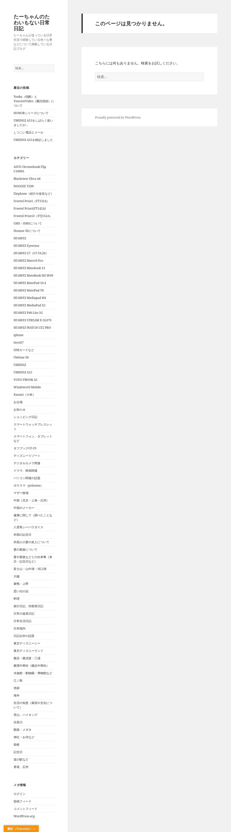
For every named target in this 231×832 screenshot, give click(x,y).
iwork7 (19, 342)
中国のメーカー (24, 508)
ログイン (19, 794)
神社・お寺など (24, 737)
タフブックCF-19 (25, 448)
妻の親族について (25, 549)
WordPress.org (24, 816)
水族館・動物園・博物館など (33, 673)
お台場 (18, 402)
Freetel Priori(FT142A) (30, 208)
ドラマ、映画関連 (25, 470)
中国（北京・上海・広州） (31, 500)
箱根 (17, 744)
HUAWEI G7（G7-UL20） (31, 253)
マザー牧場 (21, 493)
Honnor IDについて (27, 231)
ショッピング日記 (25, 417)
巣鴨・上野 (21, 584)
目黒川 (18, 722)
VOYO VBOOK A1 (26, 380)
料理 (17, 599)
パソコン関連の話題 (27, 478)
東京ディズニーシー (27, 643)
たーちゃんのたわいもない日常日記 (32, 22)
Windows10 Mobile (27, 387)
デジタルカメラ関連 (27, 463)
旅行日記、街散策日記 (28, 606)
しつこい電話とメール (28, 132)
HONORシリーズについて (31, 113)
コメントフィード (25, 809)
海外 (17, 695)
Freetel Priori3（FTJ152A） (33, 216)
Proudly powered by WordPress (118, 117)
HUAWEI (20, 238)
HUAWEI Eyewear (26, 246)
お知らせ (19, 409)
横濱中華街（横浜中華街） (31, 666)
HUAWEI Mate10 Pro (28, 261)
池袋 (17, 688)
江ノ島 (18, 680)
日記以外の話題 (24, 636)
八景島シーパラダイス (28, 527)
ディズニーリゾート (27, 456)
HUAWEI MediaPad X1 (30, 305)
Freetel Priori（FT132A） (31, 201)
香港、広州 (21, 767)
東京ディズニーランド (28, 651)
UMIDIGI (20, 365)
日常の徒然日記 (24, 613)
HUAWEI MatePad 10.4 (30, 283)
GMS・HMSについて (28, 223)
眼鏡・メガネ (22, 730)
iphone (18, 335)
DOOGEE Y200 (24, 186)
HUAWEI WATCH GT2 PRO (32, 328)
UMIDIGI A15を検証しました (33, 140)
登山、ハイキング (25, 715)
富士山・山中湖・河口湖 (30, 569)
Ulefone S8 (21, 357)
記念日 (18, 752)
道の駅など (21, 759)
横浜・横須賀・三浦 (27, 658)
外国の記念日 (22, 535)
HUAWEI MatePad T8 (29, 290)
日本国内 (19, 628)
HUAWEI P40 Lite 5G (28, 313)
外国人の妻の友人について (31, 542)
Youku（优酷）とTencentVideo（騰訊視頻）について (34, 101)
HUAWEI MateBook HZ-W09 (33, 275)
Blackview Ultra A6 (27, 179)
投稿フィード (22, 801)
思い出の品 (21, 591)
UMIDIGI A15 (23, 372)
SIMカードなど (24, 350)
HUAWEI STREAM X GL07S (33, 320)
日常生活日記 (22, 621)
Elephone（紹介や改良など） (34, 194)
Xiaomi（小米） (25, 395)
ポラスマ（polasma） (28, 485)
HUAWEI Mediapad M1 (30, 298)
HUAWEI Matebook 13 (29, 268)
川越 (17, 576)
